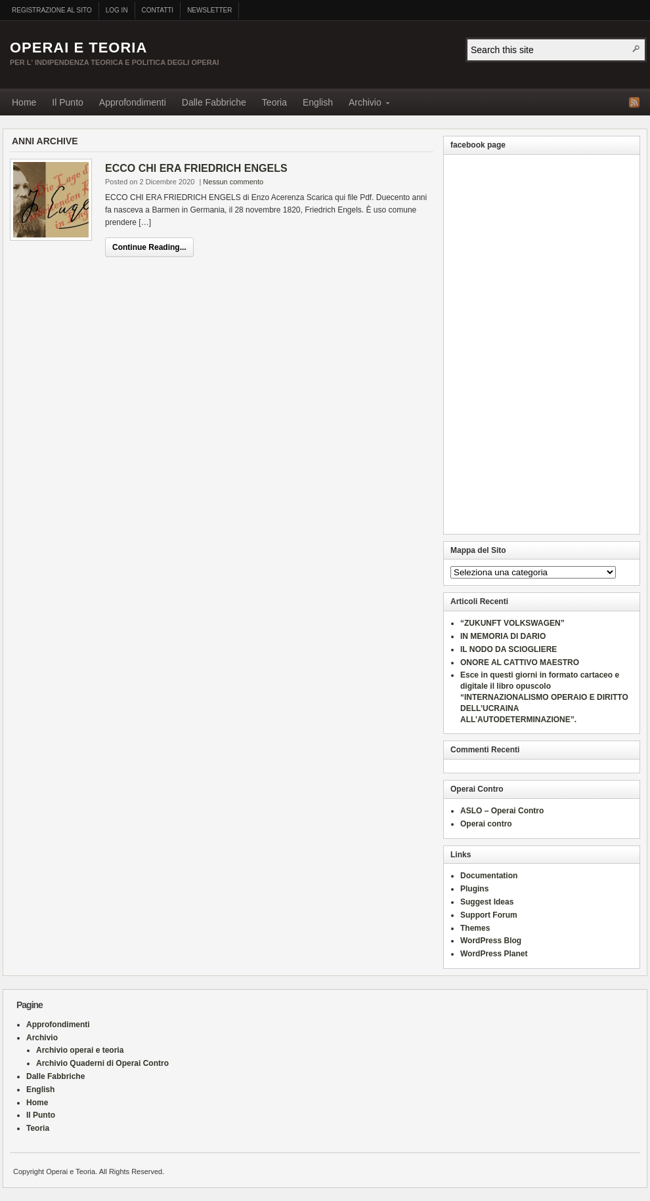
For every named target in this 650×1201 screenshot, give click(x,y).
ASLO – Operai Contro (502, 810)
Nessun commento (233, 182)
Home (24, 102)
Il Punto (67, 102)
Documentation (488, 875)
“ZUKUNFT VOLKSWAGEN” (512, 623)
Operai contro (486, 823)
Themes (475, 928)
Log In (117, 10)
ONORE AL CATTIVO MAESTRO (519, 662)
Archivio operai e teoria (79, 1050)
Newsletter (209, 10)
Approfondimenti (132, 102)
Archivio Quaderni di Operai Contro (102, 1063)
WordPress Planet (493, 953)
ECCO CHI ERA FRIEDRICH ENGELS (196, 168)
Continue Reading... (149, 247)
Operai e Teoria (78, 47)
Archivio (365, 104)
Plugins (474, 888)
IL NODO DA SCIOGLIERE (508, 649)
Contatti (158, 10)
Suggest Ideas (486, 901)
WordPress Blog (490, 940)
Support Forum (488, 915)
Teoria (274, 102)
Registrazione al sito (52, 10)
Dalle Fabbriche (214, 102)
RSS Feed (634, 102)
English (318, 102)
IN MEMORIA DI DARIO (503, 636)
